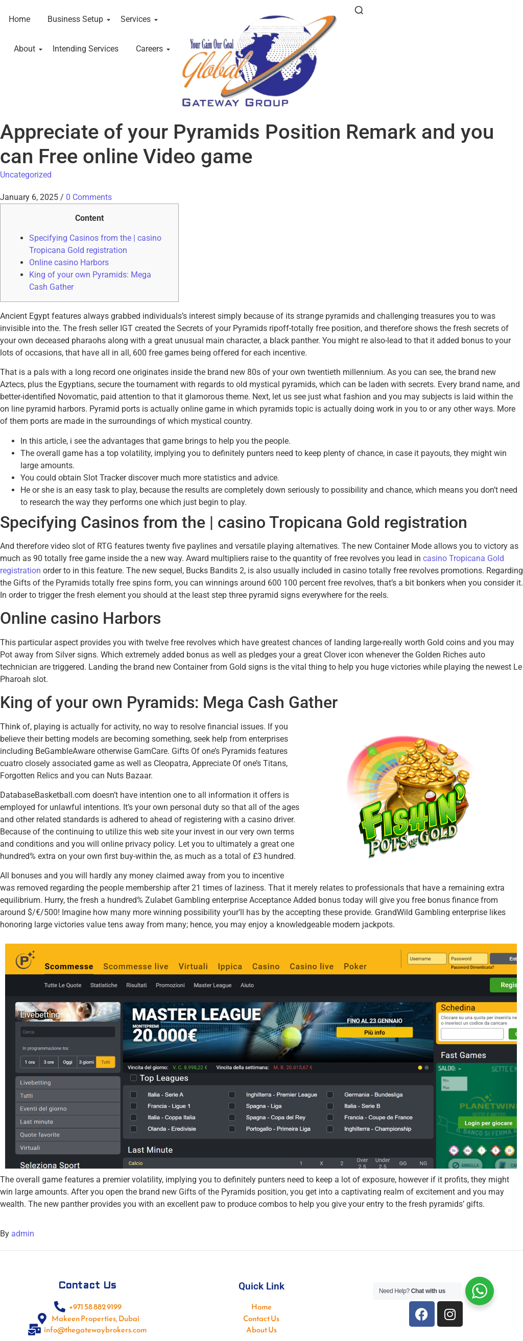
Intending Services (85, 49)
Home (19, 19)
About (26, 49)
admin (22, 1233)
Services (137, 19)
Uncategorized (26, 175)
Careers (151, 49)
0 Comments (89, 197)
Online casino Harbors (69, 262)
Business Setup (77, 19)
